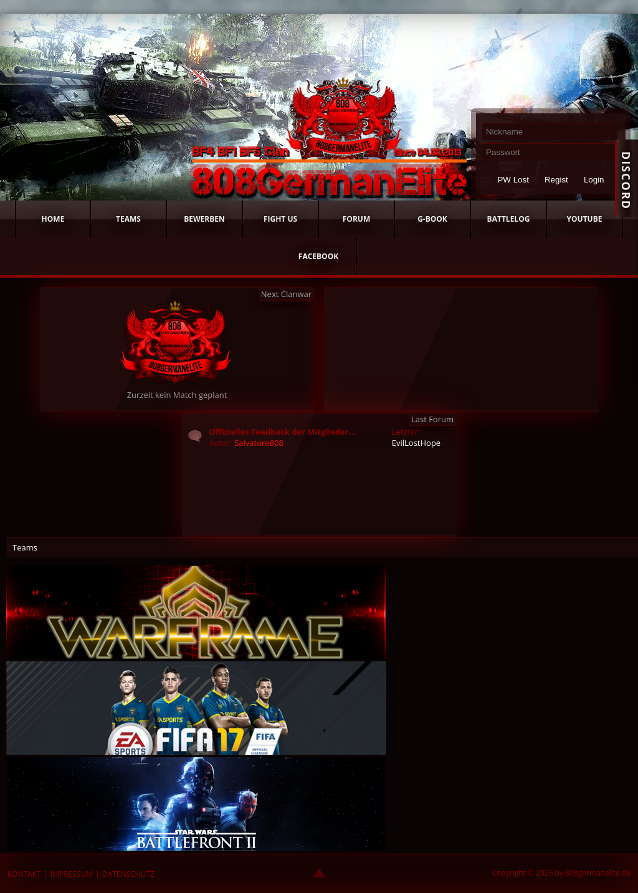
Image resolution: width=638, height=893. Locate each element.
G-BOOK (432, 219)
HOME (53, 219)
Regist (556, 179)
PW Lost (512, 179)
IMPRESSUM (71, 874)
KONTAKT (24, 874)
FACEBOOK (318, 256)
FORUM (356, 219)
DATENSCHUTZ (128, 874)
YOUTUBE (584, 219)
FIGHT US (280, 219)
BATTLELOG (508, 219)
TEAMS (128, 219)
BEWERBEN (204, 219)
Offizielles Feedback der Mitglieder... (282, 431)
